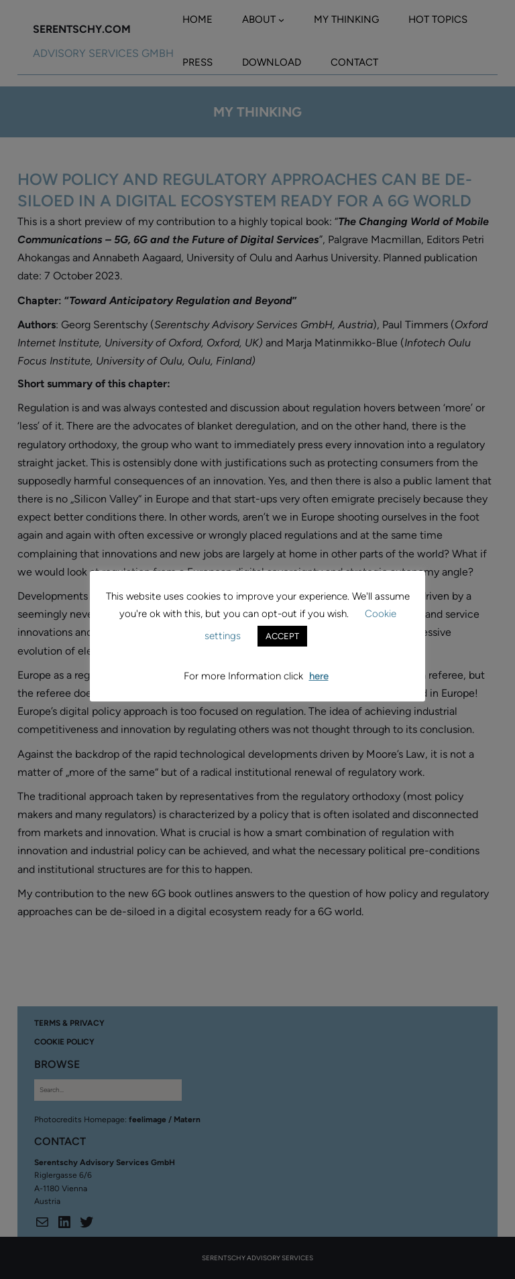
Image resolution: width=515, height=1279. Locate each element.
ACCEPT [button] (282, 636)
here (319, 676)
